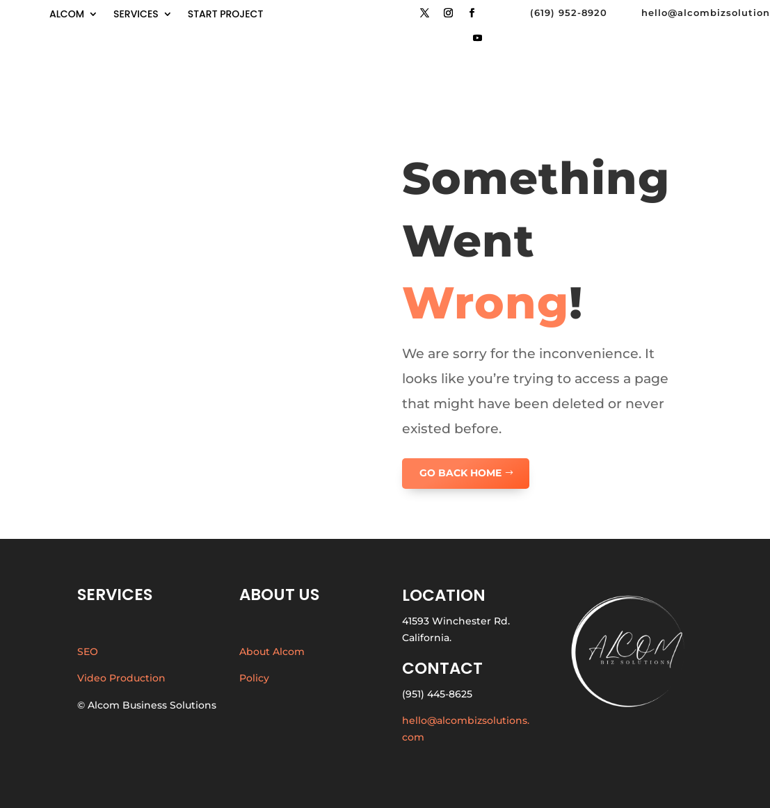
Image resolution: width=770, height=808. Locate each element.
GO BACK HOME (460, 473)
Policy (254, 678)
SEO (87, 651)
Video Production (121, 678)
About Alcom (272, 651)
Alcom (66, 15)
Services (136, 15)
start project (226, 15)
